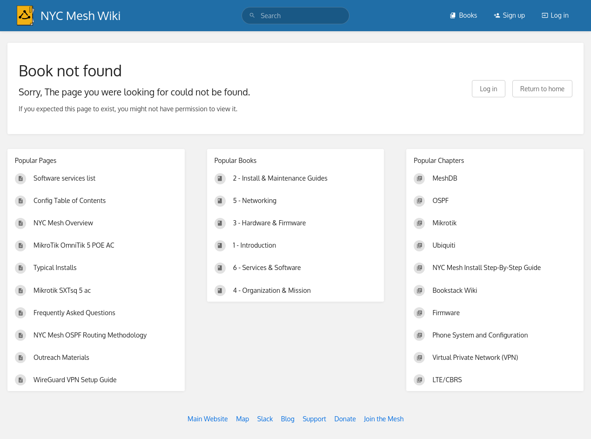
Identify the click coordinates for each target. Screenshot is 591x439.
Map (242, 419)
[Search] (252, 16)
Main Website (208, 419)
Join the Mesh (383, 419)
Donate (345, 419)
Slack (265, 419)
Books (463, 15)
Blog (288, 419)
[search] (295, 15)
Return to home (542, 89)
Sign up (509, 15)
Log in (555, 15)
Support (314, 419)
